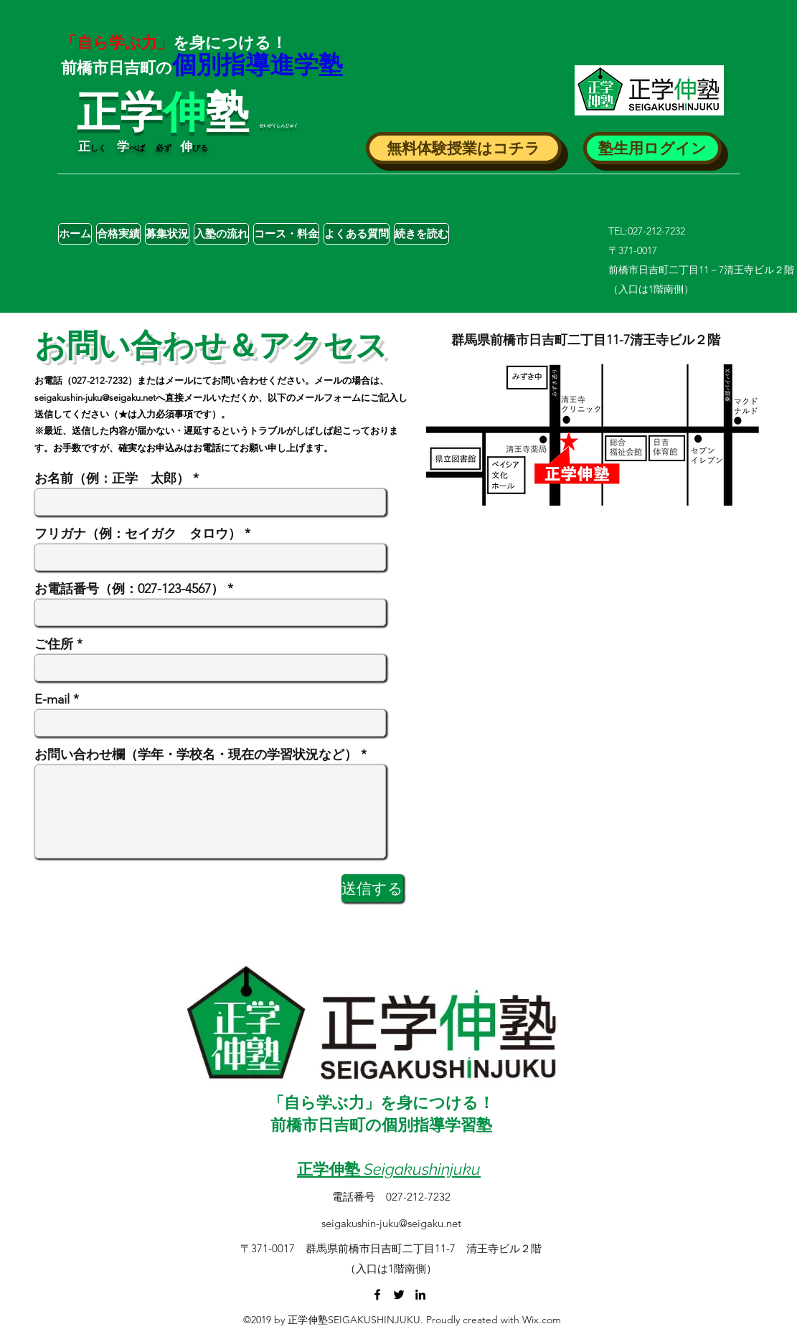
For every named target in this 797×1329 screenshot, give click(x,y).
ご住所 (53, 644)
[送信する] (372, 888)
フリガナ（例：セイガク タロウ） (137, 533)
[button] (464, 148)
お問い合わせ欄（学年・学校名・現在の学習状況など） (195, 754)
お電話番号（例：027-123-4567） (129, 588)
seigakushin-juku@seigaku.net (95, 397)
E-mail (52, 699)
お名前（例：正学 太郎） (111, 478)
